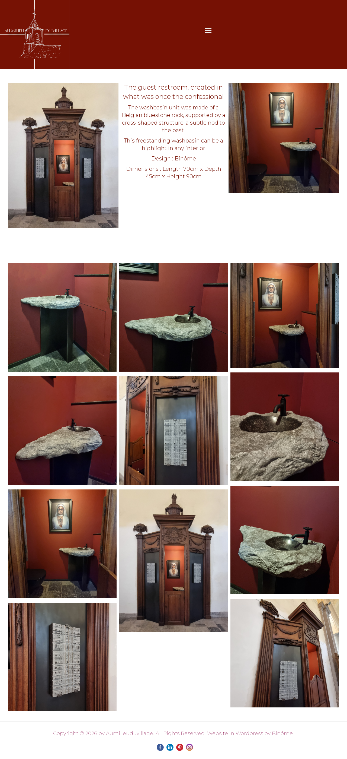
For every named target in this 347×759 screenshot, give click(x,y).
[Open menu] (208, 30)
